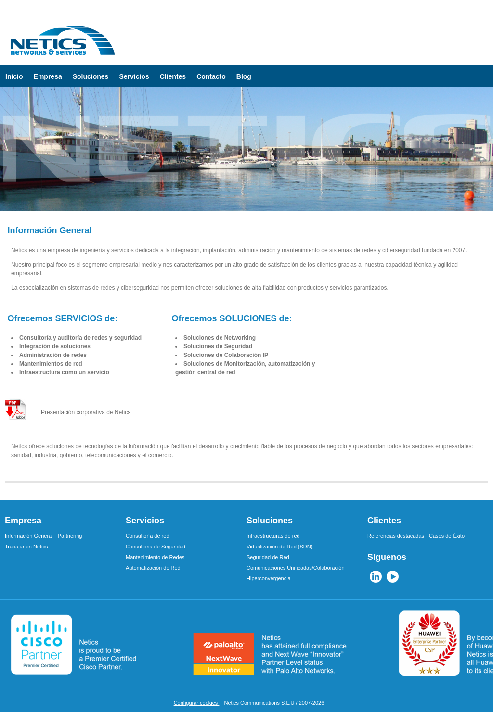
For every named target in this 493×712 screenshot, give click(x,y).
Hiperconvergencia (268, 578)
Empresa (48, 76)
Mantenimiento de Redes (155, 557)
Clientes (173, 76)
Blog (243, 76)
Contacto (211, 76)
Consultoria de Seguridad (155, 546)
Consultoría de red (147, 536)
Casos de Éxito (447, 536)
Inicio (14, 76)
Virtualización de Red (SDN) (279, 546)
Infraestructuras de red (273, 536)
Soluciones (91, 76)
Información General (29, 536)
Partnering (70, 536)
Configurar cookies (197, 703)
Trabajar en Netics (26, 546)
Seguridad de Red (267, 557)
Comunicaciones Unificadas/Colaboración (295, 568)
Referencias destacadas (395, 536)
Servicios (134, 76)
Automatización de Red (153, 568)
